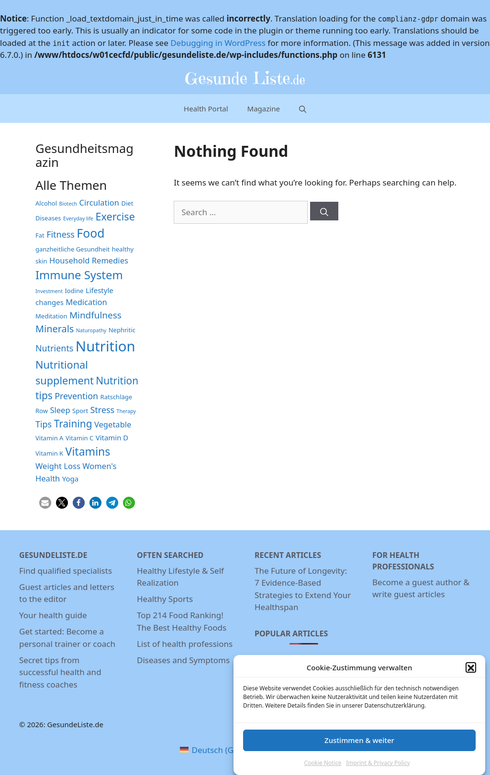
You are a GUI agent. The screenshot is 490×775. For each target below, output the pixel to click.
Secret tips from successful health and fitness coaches (60, 672)
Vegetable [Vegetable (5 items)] (112, 424)
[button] (471, 674)
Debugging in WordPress (218, 42)
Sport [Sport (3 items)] (80, 410)
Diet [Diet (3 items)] (127, 203)
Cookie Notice (322, 769)
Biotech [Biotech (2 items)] (68, 203)
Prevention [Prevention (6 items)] (76, 396)
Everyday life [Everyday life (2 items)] (78, 218)
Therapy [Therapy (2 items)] (126, 411)
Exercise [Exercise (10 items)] (115, 216)
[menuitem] (220, 750)
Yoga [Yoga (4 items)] (70, 478)
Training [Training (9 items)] (73, 423)
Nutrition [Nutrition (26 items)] (105, 346)
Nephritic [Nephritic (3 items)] (122, 330)
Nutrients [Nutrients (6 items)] (54, 348)
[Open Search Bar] (303, 108)
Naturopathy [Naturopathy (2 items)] (91, 330)
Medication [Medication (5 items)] (86, 301)
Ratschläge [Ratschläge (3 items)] (116, 397)
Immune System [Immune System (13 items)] (79, 275)
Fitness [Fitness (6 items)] (60, 234)
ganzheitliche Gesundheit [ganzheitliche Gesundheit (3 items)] (72, 249)
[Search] (324, 211)
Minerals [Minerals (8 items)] (54, 328)
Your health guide (53, 615)
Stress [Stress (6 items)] (102, 409)
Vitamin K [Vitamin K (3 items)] (49, 453)
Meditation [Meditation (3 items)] (51, 316)
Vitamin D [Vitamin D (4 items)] (112, 437)
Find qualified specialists (65, 570)
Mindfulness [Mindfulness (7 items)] (95, 315)
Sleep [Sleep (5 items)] (60, 409)
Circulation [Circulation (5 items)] (99, 202)
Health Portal (206, 108)
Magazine (263, 108)
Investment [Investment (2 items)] (49, 291)
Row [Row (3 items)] (41, 410)
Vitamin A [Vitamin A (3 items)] (49, 438)
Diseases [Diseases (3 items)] (48, 218)
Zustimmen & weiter (359, 746)
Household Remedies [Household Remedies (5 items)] (88, 260)
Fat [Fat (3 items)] (40, 235)
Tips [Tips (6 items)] (43, 424)
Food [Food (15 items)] (90, 233)
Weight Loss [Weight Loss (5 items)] (57, 465)
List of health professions (185, 643)
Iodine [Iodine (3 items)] (74, 290)
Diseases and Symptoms (183, 660)
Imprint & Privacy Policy (378, 769)
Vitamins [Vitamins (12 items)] (88, 451)
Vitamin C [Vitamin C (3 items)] (79, 438)
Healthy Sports (165, 598)
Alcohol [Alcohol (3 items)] (46, 203)
